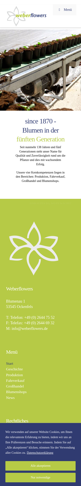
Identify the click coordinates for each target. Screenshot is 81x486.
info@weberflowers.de (30, 328)
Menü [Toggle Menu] (64, 9)
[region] (40, 454)
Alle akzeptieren (40, 465)
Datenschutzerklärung (40, 452)
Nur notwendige (40, 477)
